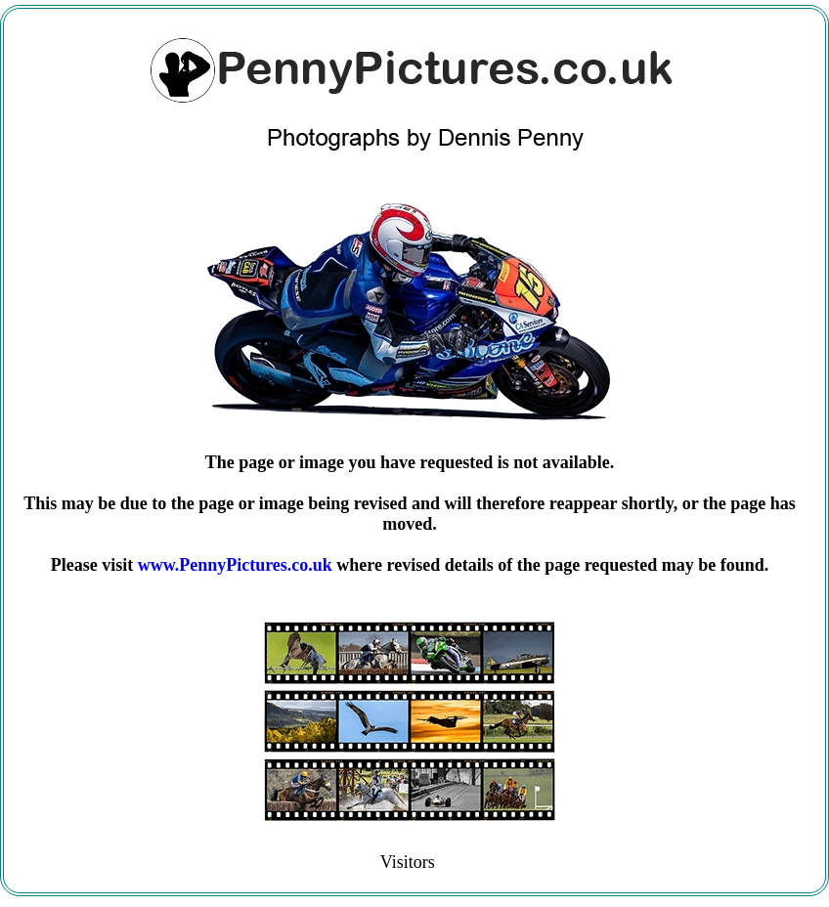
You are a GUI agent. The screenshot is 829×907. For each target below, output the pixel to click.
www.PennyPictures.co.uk (235, 565)
